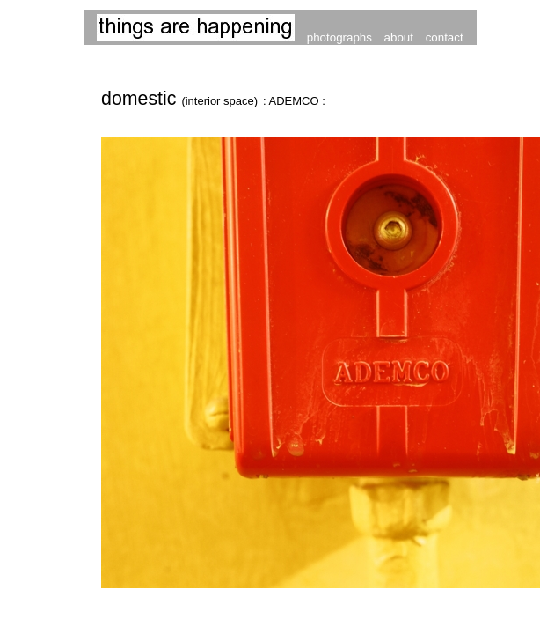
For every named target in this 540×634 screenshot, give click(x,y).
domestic (182, 98)
